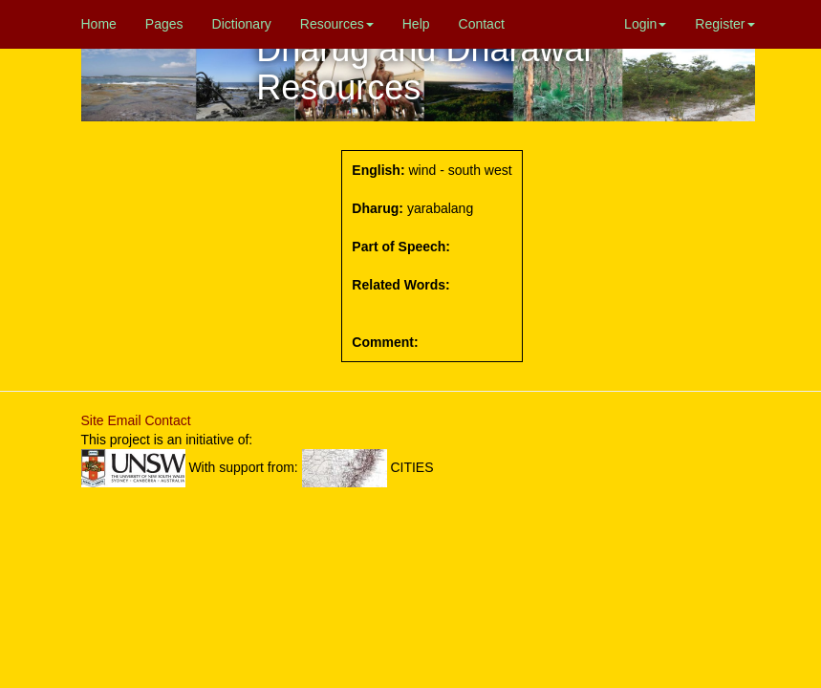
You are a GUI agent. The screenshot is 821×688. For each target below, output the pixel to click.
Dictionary (241, 24)
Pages (164, 24)
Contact (482, 24)
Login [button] (645, 24)
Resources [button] (337, 24)
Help (416, 24)
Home (99, 24)
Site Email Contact (136, 420)
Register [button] (724, 24)
